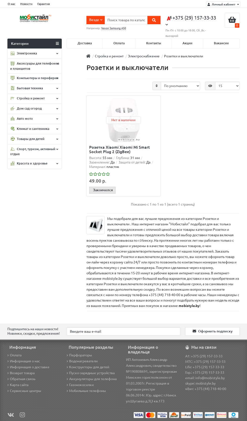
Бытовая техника (34, 88)
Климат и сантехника (34, 128)
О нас (11, 3)
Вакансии (221, 43)
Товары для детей (34, 139)
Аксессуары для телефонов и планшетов (34, 65)
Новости (26, 3)
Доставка (85, 43)
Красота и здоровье (34, 163)
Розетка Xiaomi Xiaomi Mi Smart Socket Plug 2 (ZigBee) (119, 149)
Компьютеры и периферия (34, 78)
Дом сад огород (34, 108)
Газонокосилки (80, 385)
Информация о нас (23, 361)
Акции (187, 43)
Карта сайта (17, 385)
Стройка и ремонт (34, 98)
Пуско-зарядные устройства (91, 373)
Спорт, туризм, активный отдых (34, 151)
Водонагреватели (82, 361)
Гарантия (43, 3)
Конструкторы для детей (88, 367)
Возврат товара (21, 373)
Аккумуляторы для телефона (92, 379)
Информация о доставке (28, 367)
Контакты (153, 43)
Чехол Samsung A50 (113, 28)
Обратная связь (21, 379)
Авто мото (34, 118)
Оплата (119, 43)
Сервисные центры (24, 391)
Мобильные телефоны (86, 391)
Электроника (34, 53)
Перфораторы (79, 355)
